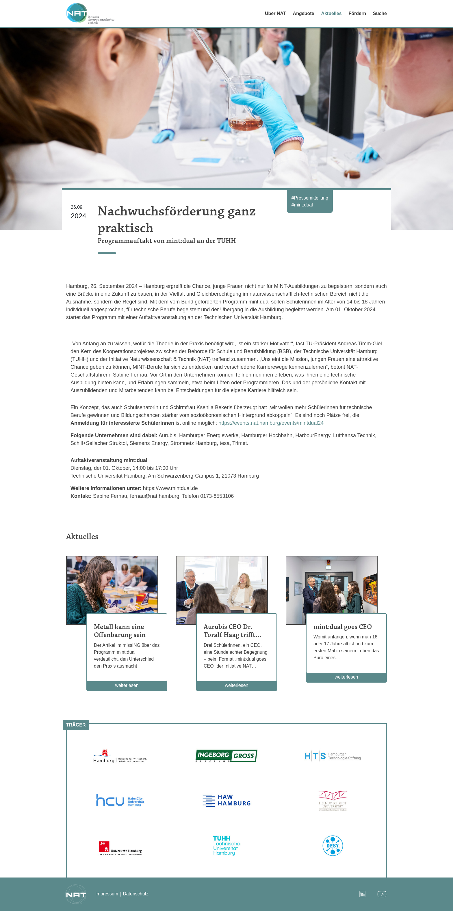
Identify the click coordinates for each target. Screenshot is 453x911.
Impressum (106, 893)
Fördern (357, 13)
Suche (380, 13)
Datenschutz (135, 893)
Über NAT (275, 13)
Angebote (303, 13)
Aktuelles (331, 13)
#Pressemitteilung (310, 197)
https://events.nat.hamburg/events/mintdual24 (271, 423)
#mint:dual (302, 204)
